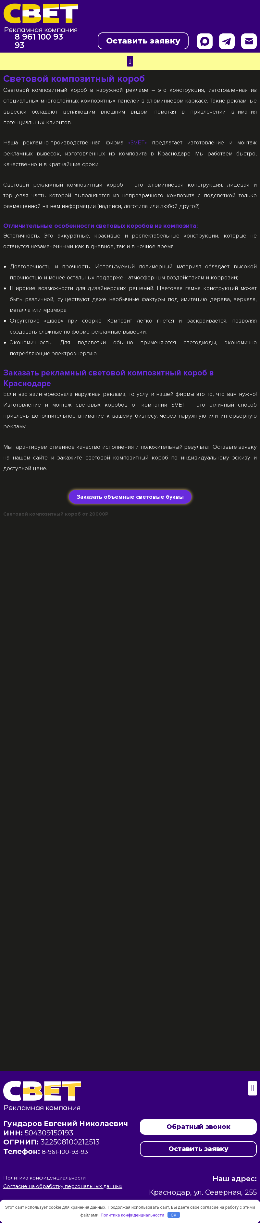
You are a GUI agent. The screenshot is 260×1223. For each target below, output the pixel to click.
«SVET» (137, 142)
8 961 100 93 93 (34, 40)
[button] (130, 61)
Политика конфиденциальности (48, 1178)
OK (173, 1215)
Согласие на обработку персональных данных (66, 1186)
